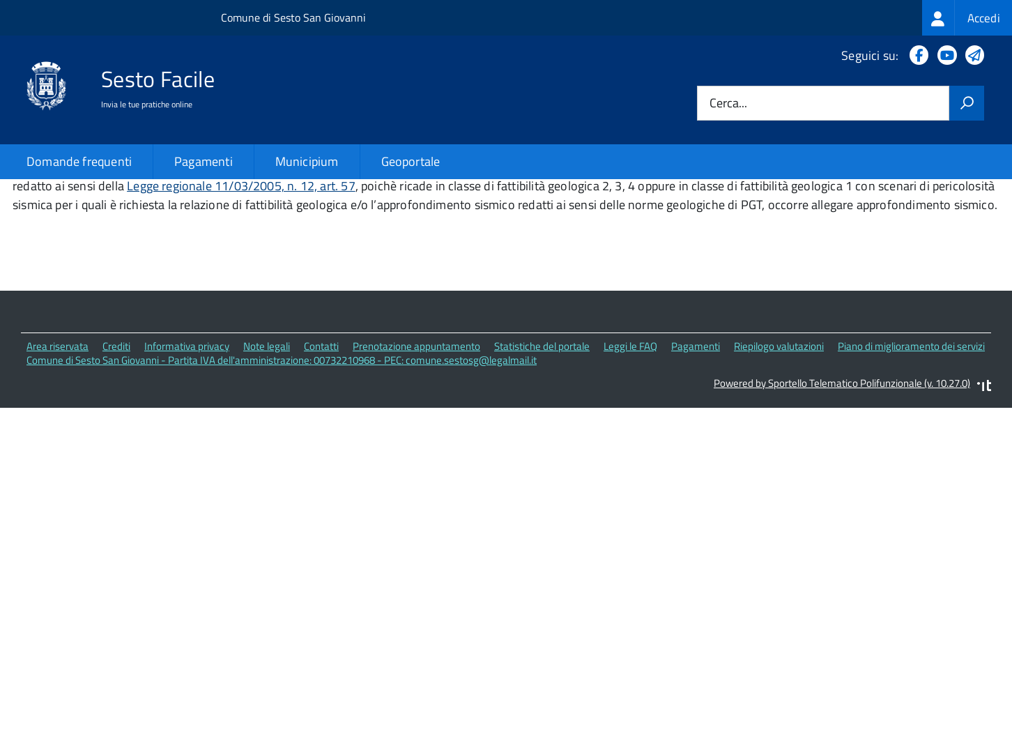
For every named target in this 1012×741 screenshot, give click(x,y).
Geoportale (410, 161)
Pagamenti (203, 161)
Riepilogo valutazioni (779, 440)
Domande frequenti (79, 161)
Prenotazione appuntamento (416, 440)
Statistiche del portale (542, 440)
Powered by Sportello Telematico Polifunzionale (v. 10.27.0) (842, 478)
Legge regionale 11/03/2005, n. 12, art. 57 (241, 280)
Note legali (266, 440)
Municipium (307, 161)
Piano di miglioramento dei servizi (911, 440)
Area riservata (57, 440)
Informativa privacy (186, 440)
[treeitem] (967, 18)
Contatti (321, 440)
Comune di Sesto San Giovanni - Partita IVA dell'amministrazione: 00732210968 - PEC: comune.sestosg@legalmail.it (281, 455)
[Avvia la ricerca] (966, 103)
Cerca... (728, 103)
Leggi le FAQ (630, 440)
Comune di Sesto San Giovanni (293, 17)
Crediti (116, 440)
